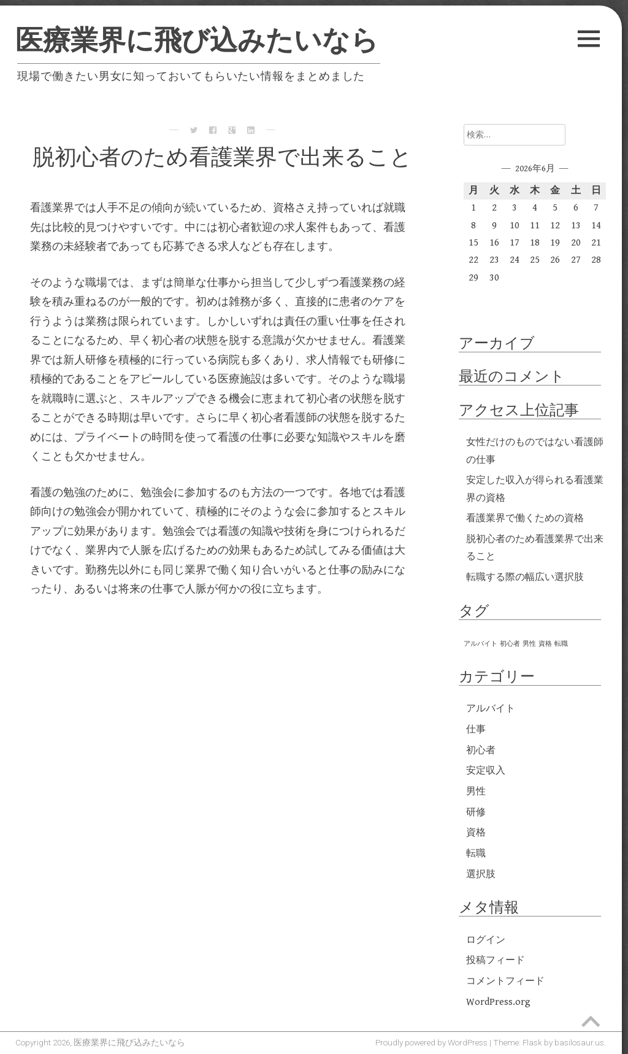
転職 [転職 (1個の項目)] (561, 644)
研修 (476, 812)
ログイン (485, 940)
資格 (476, 833)
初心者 (481, 750)
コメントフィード (505, 981)
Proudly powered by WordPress (431, 1042)
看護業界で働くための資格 (525, 518)
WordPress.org (498, 1002)
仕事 (476, 729)
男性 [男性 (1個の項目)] (529, 644)
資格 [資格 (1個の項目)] (545, 644)
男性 (476, 791)
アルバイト (490, 709)
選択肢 (481, 874)
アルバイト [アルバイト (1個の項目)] (480, 644)
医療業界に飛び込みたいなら (196, 40)
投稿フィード (495, 960)
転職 (476, 853)
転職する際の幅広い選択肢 (525, 577)
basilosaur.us (579, 1042)
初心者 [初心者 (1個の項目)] (510, 644)
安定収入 (485, 771)
